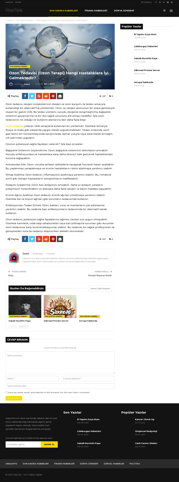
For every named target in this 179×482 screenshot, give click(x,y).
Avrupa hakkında (143, 82)
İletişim (18, 2)
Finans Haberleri (96, 10)
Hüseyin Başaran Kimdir (100, 275)
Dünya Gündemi (124, 10)
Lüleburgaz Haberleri (146, 46)
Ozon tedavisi (14, 126)
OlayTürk (14, 10)
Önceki (13, 327)
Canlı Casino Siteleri (146, 443)
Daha (144, 10)
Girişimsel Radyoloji (146, 431)
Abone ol (49, 444)
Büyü (10, 275)
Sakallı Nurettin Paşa (145, 58)
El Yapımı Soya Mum (145, 34)
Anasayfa (9, 2)
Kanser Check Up (144, 419)
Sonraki (23, 327)
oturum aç (146, 2)
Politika (134, 463)
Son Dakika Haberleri (64, 10)
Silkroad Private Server (147, 70)
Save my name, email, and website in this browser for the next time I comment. (49, 392)
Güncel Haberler (114, 463)
